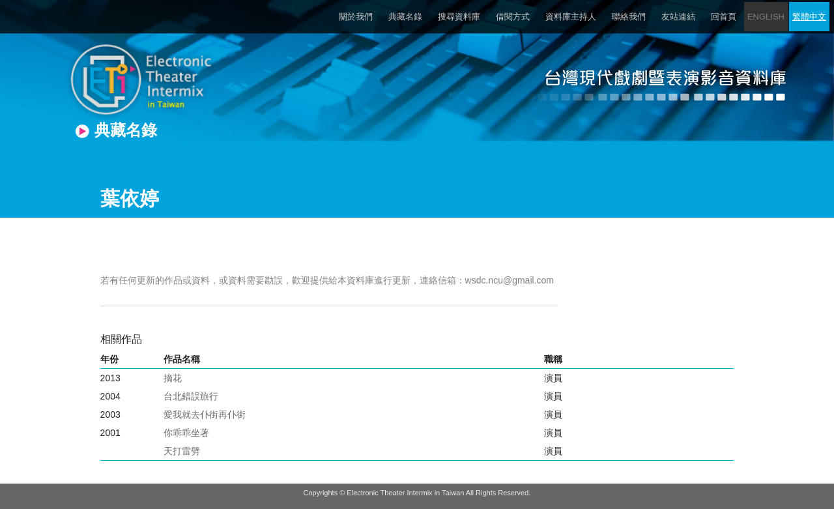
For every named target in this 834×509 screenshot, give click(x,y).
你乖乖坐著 (186, 433)
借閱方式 (513, 17)
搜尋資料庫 (459, 17)
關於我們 (356, 17)
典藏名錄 (405, 17)
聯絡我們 (629, 17)
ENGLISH (765, 17)
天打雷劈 (182, 451)
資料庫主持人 (570, 17)
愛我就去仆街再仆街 (205, 414)
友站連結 (678, 17)
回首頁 (723, 17)
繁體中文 (809, 17)
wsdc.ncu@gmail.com (509, 280)
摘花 (173, 378)
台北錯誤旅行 (191, 396)
